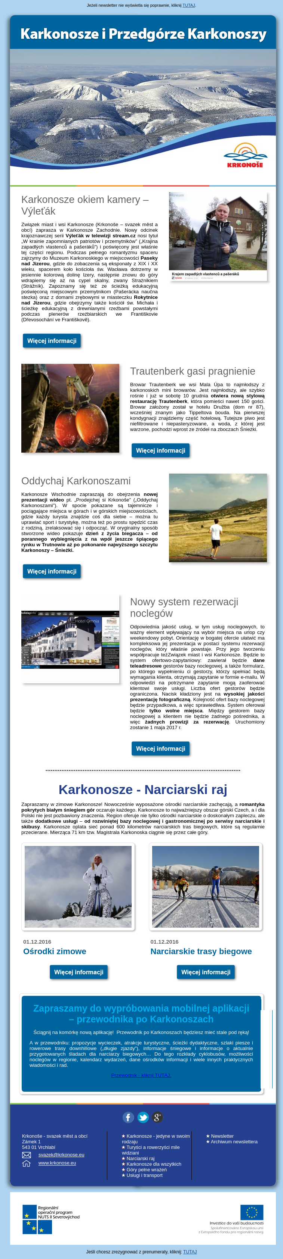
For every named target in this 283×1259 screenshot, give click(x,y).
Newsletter (220, 1136)
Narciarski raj (138, 1158)
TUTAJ (188, 5)
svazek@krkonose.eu (61, 1155)
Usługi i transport (142, 1175)
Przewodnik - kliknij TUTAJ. (141, 1075)
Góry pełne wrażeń (144, 1169)
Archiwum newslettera (232, 1141)
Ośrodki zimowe (54, 951)
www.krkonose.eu (57, 1163)
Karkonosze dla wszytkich (151, 1164)
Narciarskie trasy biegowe (201, 951)
